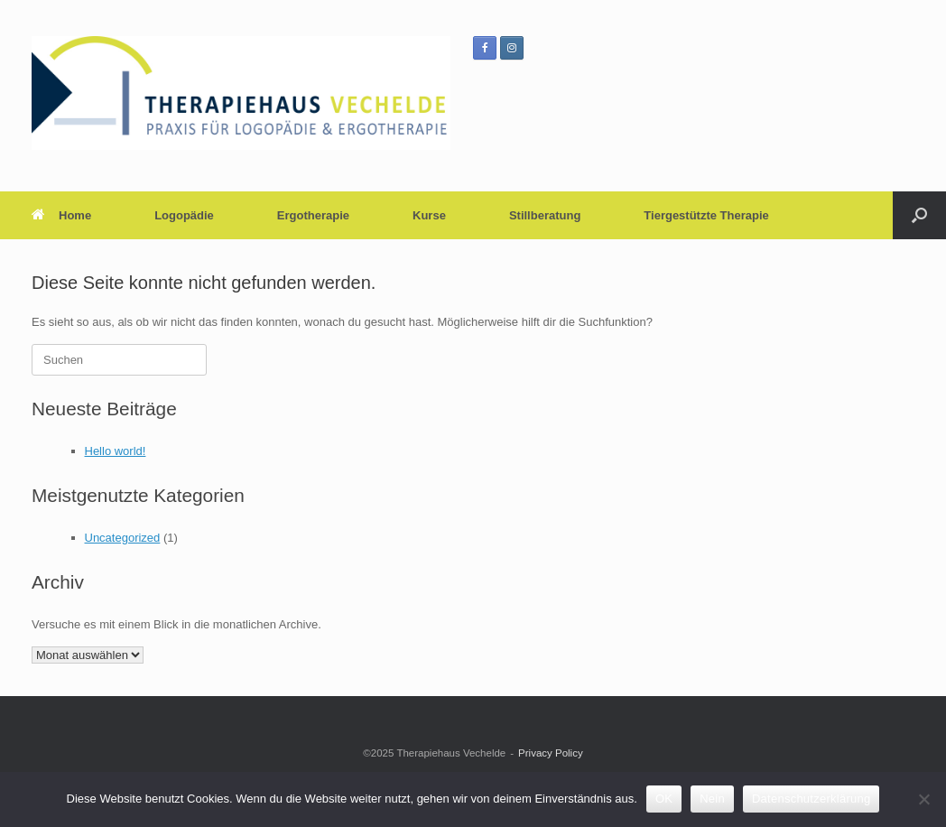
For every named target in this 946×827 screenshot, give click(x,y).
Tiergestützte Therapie (706, 215)
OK (663, 798)
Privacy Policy (550, 753)
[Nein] (923, 799)
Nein (712, 798)
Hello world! (115, 451)
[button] (919, 215)
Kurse (429, 215)
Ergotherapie (313, 215)
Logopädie (184, 215)
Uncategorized (123, 537)
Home (61, 215)
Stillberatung (544, 215)
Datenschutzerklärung (811, 798)
